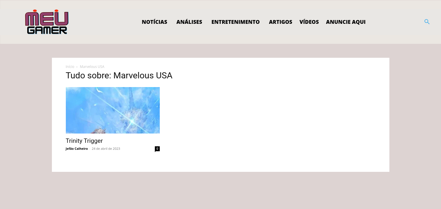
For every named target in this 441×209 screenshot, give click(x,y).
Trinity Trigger (84, 140)
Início (70, 66)
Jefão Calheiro (77, 148)
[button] (427, 22)
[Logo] (47, 22)
